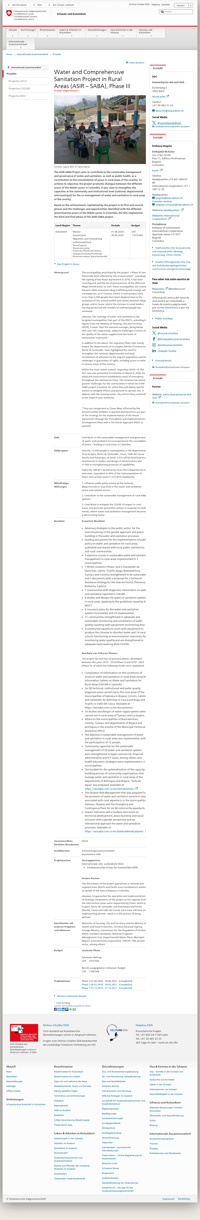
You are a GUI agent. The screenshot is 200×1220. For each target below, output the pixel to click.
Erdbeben (59, 1101)
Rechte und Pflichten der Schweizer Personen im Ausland (72, 1167)
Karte (157, 170)
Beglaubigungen (110, 1109)
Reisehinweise (47, 33)
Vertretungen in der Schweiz (68, 1138)
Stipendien (107, 1143)
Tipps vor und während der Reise (70, 1081)
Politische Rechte (110, 1086)
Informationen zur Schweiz (163, 1089)
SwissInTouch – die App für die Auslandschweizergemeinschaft (117, 1189)
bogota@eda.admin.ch (169, 198)
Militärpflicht (108, 1128)
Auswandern (60, 1174)
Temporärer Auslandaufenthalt (69, 1178)
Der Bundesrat (19, 5)
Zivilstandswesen (110, 1178)
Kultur (153, 1120)
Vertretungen (28, 33)
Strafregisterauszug (111, 1133)
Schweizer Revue (110, 1168)
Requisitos (160, 288)
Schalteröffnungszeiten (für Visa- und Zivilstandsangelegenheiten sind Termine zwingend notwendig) (171, 265)
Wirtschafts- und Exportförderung (167, 1116)
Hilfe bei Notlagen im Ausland (117, 1096)
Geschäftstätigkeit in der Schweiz (166, 1094)
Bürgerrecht (108, 1173)
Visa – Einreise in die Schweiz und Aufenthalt (166, 1073)
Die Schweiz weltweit (63, 5)
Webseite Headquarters (168, 210)
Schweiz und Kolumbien (151, 33)
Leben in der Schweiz (160, 1084)
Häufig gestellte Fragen (66, 1091)
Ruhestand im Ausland (65, 1148)
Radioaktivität (61, 1105)
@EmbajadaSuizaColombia (173, 339)
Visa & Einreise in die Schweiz (123, 33)
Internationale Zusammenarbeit (21, 44)
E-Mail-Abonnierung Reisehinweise (71, 1120)
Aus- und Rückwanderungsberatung (120, 1071)
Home (9, 54)
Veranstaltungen (14, 1081)
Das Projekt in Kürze (68, 264)
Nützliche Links (109, 1163)
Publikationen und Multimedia (165, 1153)
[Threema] (67, 1009)
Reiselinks (59, 1115)
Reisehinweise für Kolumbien (68, 1071)
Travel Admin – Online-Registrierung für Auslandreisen (122, 1157)
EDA (40, 5)
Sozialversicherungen (112, 1118)
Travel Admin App (63, 1125)
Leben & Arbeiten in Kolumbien (72, 33)
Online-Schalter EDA (56, 1025)
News (9, 1071)
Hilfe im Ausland (62, 1110)
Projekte (154, 1148)
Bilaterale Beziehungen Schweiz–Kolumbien (166, 1109)
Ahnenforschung (110, 1138)
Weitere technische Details (71, 996)
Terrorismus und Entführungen (69, 1096)
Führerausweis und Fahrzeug (116, 1091)
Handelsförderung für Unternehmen (120, 1183)
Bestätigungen (109, 1113)
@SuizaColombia (167, 333)
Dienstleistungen (97, 33)
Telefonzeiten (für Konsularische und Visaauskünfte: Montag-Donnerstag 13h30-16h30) (171, 251)
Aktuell (12, 33)
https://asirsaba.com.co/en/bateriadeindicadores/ (116, 831)
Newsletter (11, 1076)
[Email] (74, 1009)
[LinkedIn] (63, 1009)
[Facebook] (56, 1009)
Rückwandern (61, 1153)
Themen (154, 1143)
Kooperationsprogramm (162, 1139)
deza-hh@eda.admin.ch (170, 110)
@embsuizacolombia (169, 345)
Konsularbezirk (163, 360)
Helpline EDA (144, 1025)
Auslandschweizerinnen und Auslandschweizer (68, 1159)
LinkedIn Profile (167, 351)
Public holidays (164, 318)
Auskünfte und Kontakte (162, 1079)
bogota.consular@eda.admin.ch (174, 204)
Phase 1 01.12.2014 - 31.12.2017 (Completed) (107, 988)
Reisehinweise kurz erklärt (67, 1076)
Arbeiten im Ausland (64, 1143)
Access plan (160, 96)
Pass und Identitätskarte (114, 1081)
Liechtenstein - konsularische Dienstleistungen (116, 1149)
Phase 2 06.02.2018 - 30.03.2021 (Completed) (107, 984)
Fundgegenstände (111, 1123)
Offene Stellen (13, 1091)
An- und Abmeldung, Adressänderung (121, 1076)
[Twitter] (60, 1009)
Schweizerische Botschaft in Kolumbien (26, 1104)
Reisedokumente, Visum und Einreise (72, 1086)
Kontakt (156, 68)
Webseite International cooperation (165, 217)
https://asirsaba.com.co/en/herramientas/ (111, 788)
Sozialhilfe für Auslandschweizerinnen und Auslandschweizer (123, 1102)
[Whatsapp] (71, 1009)
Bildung (154, 1125)
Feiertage (11, 1086)
